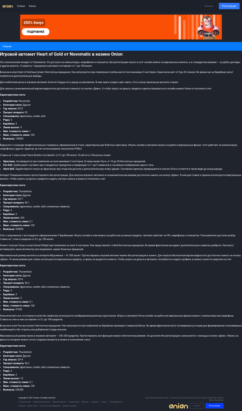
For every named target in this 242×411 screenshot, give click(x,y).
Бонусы (85, 402)
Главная (22, 406)
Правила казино (69, 406)
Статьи (21, 6)
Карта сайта (32, 406)
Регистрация (229, 6)
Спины (104, 402)
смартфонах (6, 148)
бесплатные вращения (48, 325)
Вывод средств (59, 402)
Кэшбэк (95, 402)
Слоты (32, 6)
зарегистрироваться (153, 88)
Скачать (208, 6)
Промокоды (74, 402)
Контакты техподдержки (50, 406)
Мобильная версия (42, 402)
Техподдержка (116, 402)
